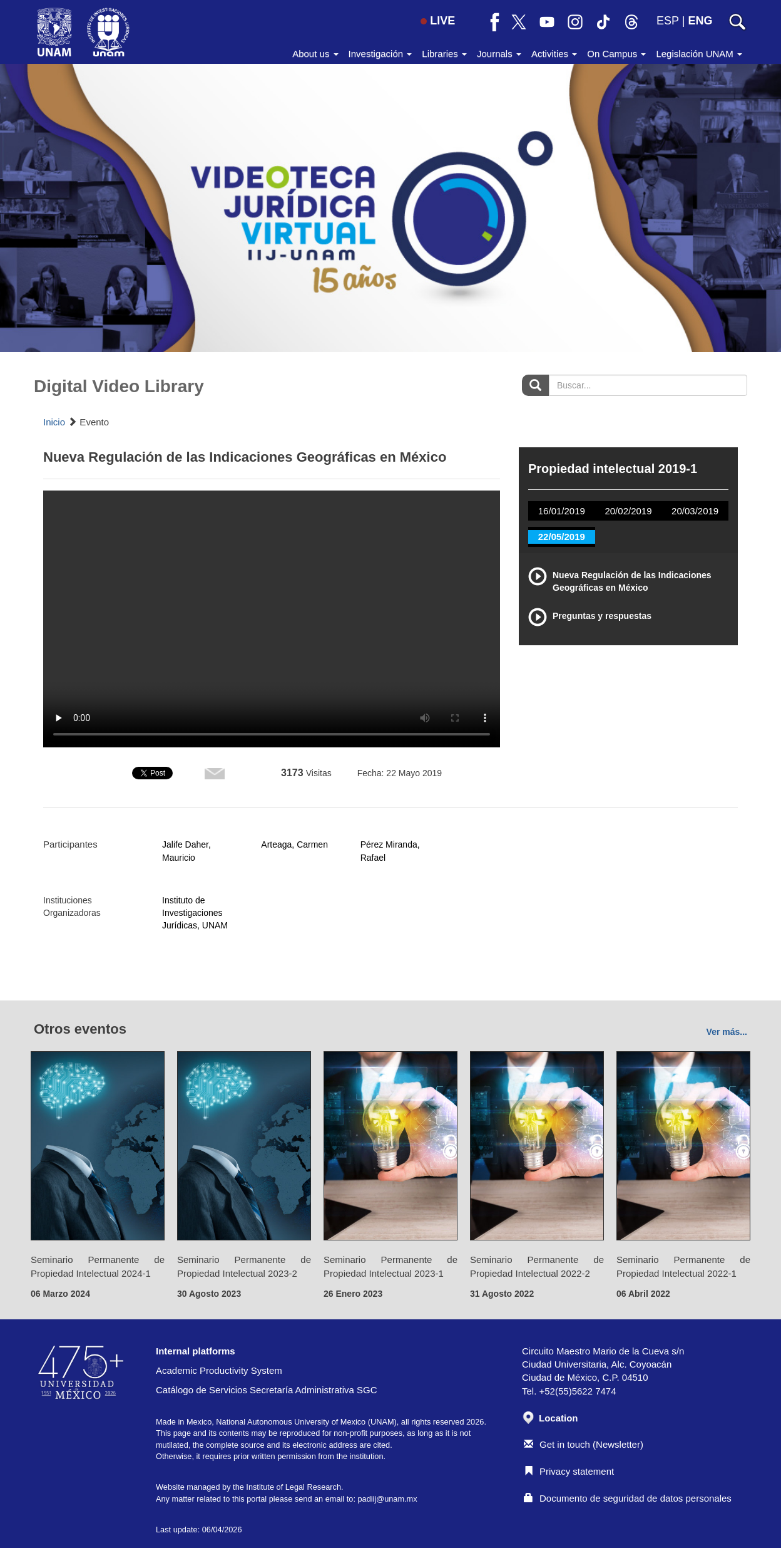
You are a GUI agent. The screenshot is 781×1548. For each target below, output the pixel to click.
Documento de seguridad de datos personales (628, 1498)
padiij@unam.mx (387, 1499)
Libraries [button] (444, 53)
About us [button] (315, 53)
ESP (667, 20)
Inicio (54, 422)
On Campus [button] (616, 53)
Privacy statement (569, 1471)
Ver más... (727, 1032)
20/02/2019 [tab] (628, 511)
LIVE (438, 20)
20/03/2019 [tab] (694, 511)
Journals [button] (499, 53)
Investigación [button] (380, 53)
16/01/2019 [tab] (561, 511)
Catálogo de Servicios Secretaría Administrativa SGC (266, 1389)
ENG (700, 20)
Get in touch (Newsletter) (583, 1444)
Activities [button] (554, 53)
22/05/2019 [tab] (561, 536)
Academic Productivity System (219, 1370)
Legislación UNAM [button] (699, 53)
